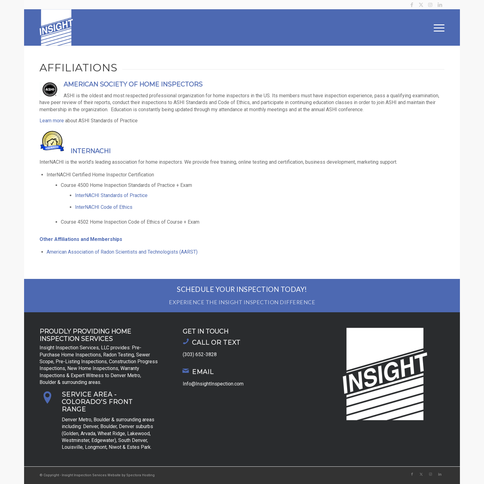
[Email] (185, 370)
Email (203, 372)
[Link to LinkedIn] (439, 4)
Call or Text (216, 342)
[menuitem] (437, 27)
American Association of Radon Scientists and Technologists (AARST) (122, 252)
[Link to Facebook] (411, 4)
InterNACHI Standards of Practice (111, 195)
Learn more (52, 121)
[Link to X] (421, 4)
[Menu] (437, 27)
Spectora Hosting (140, 475)
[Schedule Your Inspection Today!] (242, 296)
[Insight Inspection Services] (56, 27)
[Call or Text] (185, 341)
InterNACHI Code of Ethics (103, 207)
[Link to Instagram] (430, 4)
